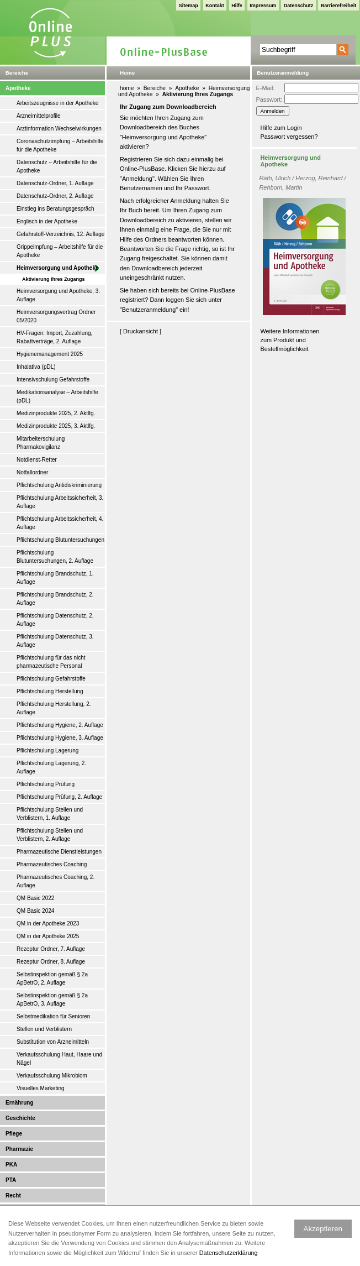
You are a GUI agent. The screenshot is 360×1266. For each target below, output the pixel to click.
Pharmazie (19, 1149)
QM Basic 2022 (35, 898)
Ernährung (20, 1103)
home (127, 88)
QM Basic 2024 (35, 911)
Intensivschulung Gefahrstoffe (53, 379)
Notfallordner (32, 472)
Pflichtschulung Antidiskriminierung (59, 485)
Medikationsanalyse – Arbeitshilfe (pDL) (57, 396)
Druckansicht (140, 331)
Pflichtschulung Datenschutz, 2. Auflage (55, 620)
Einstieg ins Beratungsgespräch (55, 209)
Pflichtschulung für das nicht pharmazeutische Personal (51, 662)
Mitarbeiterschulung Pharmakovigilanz (41, 443)
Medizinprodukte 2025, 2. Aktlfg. (56, 413)
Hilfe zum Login (281, 127)
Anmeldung (137, 178)
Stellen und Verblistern (44, 1029)
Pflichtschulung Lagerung (47, 750)
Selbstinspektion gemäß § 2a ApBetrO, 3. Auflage (52, 999)
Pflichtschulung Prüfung (46, 784)
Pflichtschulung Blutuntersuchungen (60, 540)
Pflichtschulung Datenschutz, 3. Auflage (55, 641)
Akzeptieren (323, 1229)
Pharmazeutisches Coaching (52, 864)
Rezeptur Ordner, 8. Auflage (51, 962)
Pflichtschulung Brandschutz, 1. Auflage (55, 578)
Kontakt (214, 5)
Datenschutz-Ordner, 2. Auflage (55, 196)
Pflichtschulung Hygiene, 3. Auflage (60, 738)
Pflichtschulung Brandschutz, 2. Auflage (55, 599)
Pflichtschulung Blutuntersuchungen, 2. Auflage (55, 557)
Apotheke (18, 88)
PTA (11, 1180)
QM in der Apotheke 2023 (48, 923)
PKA (11, 1165)
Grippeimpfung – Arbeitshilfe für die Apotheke (60, 251)
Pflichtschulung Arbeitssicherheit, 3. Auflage (60, 502)
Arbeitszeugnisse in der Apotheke (57, 103)
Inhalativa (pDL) (36, 367)
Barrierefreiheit (339, 5)
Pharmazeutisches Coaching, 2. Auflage (55, 881)
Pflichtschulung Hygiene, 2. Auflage (60, 725)
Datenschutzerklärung (228, 1252)
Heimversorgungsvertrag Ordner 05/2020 (56, 316)
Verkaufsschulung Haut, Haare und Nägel (59, 1058)
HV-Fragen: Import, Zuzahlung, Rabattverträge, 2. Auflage (54, 337)
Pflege (14, 1134)
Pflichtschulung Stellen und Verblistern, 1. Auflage (50, 814)
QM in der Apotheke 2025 (48, 936)
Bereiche (155, 88)
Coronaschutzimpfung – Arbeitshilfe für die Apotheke (60, 145)
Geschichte (20, 1118)
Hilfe (236, 5)
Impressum (263, 5)
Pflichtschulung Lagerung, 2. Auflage (51, 767)
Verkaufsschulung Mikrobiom (52, 1076)
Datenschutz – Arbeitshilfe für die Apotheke (57, 166)
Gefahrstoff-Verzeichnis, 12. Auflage (60, 234)
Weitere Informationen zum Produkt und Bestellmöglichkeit (290, 340)
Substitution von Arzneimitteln (53, 1042)
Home (127, 73)
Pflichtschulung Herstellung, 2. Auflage (54, 708)
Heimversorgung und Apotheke (58, 268)
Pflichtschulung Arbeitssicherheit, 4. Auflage (60, 523)
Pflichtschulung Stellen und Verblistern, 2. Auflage (50, 835)
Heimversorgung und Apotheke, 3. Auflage (58, 295)
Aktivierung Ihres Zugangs (53, 279)
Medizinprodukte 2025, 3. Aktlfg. (56, 426)
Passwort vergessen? (289, 136)
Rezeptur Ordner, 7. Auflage (51, 949)
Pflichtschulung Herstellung (50, 691)
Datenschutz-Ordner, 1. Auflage (55, 183)
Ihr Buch (131, 210)
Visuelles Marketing (41, 1088)
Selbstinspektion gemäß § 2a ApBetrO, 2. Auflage (52, 978)
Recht (13, 1195)
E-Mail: (265, 88)
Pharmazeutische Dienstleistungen (59, 852)
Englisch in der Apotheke (47, 221)
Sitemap (188, 5)
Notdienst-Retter (37, 460)
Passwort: (269, 99)
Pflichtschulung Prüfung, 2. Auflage (59, 797)
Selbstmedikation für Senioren (53, 1016)
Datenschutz (299, 5)
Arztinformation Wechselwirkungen (59, 128)
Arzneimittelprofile (38, 116)
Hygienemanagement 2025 (50, 354)
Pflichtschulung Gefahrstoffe (51, 679)
